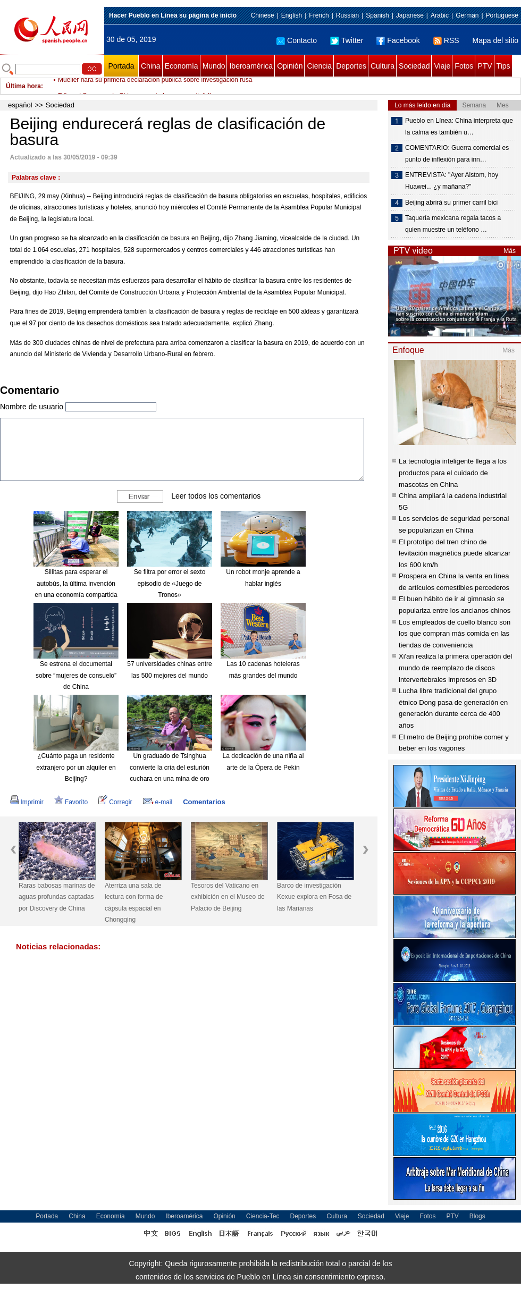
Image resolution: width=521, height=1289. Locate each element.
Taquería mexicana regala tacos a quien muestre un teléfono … (453, 223)
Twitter (346, 40)
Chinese (262, 15)
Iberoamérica (251, 66)
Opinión (289, 66)
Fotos (464, 66)
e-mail (158, 802)
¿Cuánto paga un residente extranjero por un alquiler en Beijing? (75, 767)
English (291, 15)
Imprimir (27, 802)
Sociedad (414, 66)
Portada (121, 66)
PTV (484, 66)
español (20, 105)
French (319, 15)
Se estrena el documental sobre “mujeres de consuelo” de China (76, 675)
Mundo (214, 66)
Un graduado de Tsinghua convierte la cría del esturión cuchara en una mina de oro (169, 767)
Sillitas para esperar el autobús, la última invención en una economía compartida (76, 583)
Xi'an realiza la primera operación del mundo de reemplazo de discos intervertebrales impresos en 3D (455, 667)
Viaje (442, 66)
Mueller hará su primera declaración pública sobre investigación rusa (155, 86)
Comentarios (204, 802)
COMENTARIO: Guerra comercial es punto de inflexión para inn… (457, 153)
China (151, 66)
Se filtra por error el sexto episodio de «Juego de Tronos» (170, 583)
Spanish (377, 15)
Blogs (477, 1216)
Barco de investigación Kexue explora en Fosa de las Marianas (314, 897)
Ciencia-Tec (263, 1216)
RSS (446, 40)
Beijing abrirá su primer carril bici (451, 202)
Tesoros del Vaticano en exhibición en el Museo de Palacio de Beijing (228, 897)
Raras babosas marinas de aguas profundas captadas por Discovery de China (57, 897)
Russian (347, 15)
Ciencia (319, 66)
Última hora (23, 86)
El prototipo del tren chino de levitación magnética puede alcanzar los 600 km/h (454, 553)
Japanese (410, 15)
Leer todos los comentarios (215, 496)
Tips (503, 66)
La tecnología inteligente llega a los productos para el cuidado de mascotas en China (453, 472)
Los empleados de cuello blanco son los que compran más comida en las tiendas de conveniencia (454, 633)
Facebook (397, 40)
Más (509, 251)
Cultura (382, 66)
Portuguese (502, 15)
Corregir (115, 802)
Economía (181, 66)
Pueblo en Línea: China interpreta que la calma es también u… (459, 126)
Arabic (440, 15)
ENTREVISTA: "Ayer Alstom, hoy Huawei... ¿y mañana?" (451, 180)
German (467, 15)
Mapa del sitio (495, 40)
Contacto (296, 40)
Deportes (351, 66)
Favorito (71, 802)
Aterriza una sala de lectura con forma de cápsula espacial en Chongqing (134, 903)
